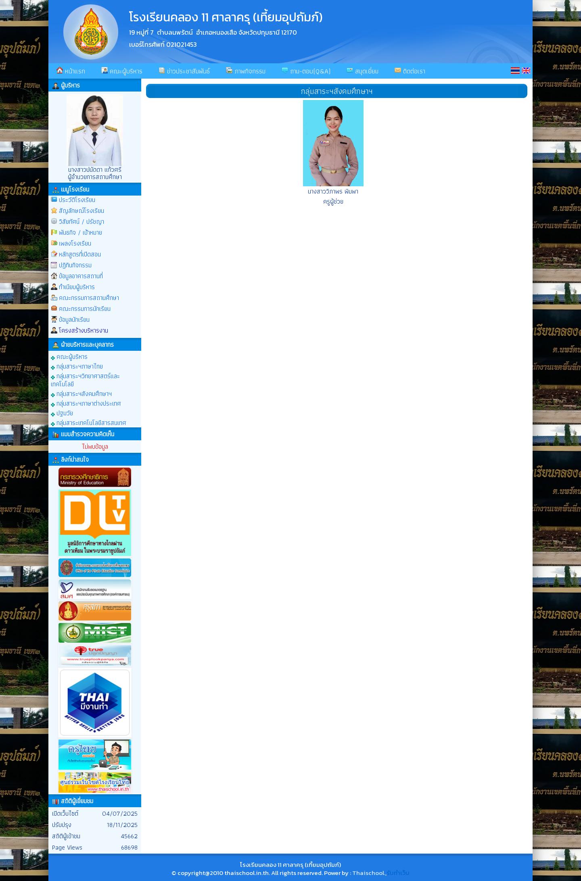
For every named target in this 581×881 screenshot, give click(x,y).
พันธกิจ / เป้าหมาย (80, 232)
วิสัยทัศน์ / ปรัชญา (81, 222)
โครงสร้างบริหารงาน (83, 330)
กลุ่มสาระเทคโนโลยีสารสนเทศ (88, 422)
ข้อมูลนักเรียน (74, 319)
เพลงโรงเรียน (75, 243)
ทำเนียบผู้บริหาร (77, 287)
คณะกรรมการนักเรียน (85, 309)
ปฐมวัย (62, 412)
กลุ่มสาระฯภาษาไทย (77, 366)
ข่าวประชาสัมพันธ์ (184, 71)
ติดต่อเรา (410, 71)
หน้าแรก (70, 71)
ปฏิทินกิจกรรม (75, 265)
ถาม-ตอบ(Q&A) (306, 71)
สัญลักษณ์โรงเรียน (81, 211)
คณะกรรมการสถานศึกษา (89, 298)
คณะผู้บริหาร (121, 71)
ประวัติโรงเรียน (77, 200)
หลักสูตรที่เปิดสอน (80, 254)
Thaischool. (368, 872)
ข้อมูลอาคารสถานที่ (81, 276)
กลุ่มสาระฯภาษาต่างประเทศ (86, 403)
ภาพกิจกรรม (245, 71)
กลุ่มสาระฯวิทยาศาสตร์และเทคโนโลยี (85, 379)
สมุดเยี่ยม (362, 71)
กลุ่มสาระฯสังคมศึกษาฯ (81, 393)
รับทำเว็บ (398, 872)
